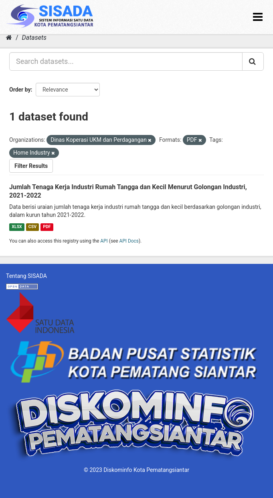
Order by (20, 89)
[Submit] (253, 61)
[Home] (9, 37)
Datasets (34, 37)
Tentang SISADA (26, 276)
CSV (32, 226)
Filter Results (31, 166)
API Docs (129, 241)
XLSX (17, 226)
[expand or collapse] (258, 17)
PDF (47, 226)
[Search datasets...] (126, 61)
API (104, 241)
